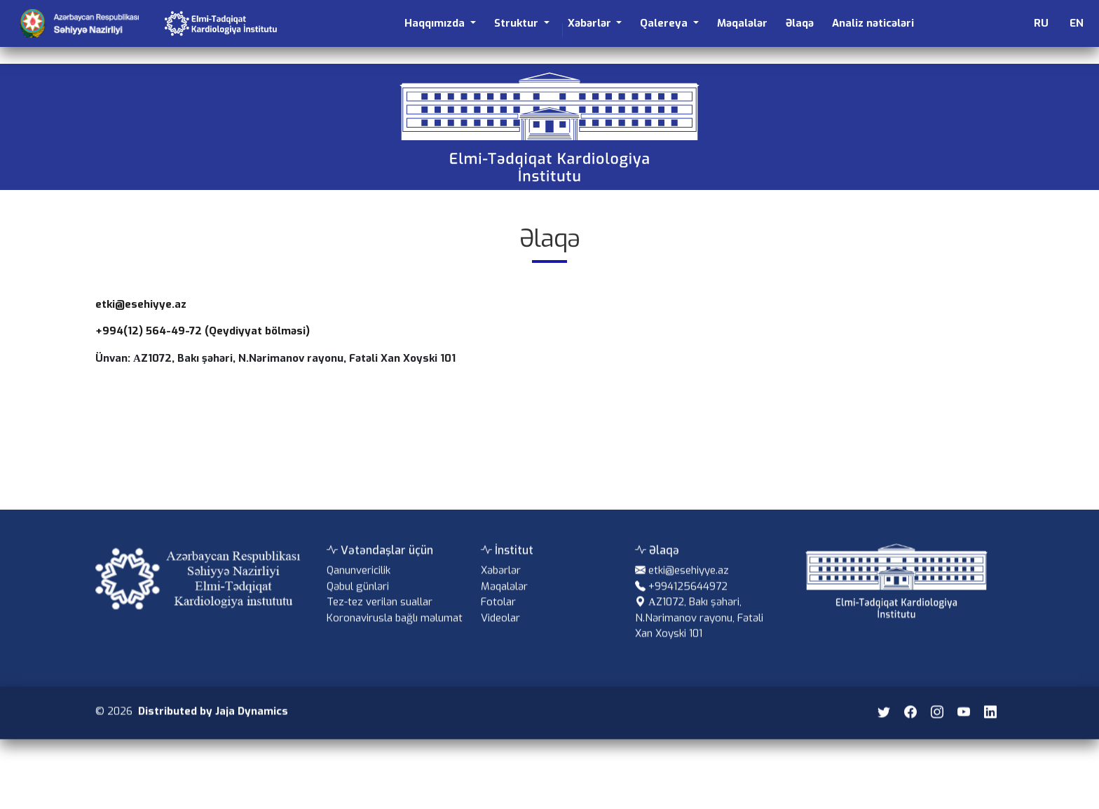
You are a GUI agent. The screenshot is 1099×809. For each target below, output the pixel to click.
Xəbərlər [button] (591, 23)
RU (1041, 23)
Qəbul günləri (358, 600)
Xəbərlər (501, 584)
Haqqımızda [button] (435, 23)
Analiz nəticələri (873, 23)
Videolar (500, 632)
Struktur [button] (517, 23)
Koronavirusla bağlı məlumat (395, 632)
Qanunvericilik (358, 584)
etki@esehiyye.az (140, 304)
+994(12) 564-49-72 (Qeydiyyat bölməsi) (202, 331)
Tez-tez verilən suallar (379, 616)
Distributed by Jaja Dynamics (213, 725)
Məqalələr (742, 23)
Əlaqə (800, 23)
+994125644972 (688, 600)
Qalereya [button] (665, 23)
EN (1077, 23)
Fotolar (498, 616)
